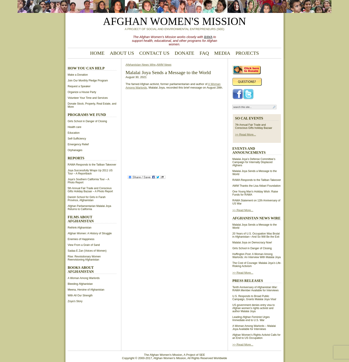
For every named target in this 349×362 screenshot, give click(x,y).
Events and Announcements (249, 150)
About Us (122, 53)
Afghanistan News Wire (141, 64)
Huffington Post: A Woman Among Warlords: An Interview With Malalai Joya (256, 256)
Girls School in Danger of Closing (87, 121)
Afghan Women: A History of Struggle (90, 233)
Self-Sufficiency (77, 138)
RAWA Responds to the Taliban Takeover (92, 164)
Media (222, 53)
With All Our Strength (80, 295)
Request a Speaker (79, 86)
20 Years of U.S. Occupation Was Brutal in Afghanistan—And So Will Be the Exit (256, 235)
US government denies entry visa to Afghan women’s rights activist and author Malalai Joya (253, 308)
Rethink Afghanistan (79, 227)
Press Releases (247, 281)
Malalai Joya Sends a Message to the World (168, 72)
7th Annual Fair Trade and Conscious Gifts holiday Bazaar (253, 126)
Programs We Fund (87, 115)
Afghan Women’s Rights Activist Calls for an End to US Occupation (256, 336)
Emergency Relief (78, 144)
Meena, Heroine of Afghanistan (86, 289)
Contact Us (154, 53)
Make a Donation (78, 74)
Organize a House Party (82, 92)
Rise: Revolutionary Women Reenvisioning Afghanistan (84, 258)
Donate (184, 53)
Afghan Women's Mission (174, 21)
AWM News (164, 64)
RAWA (208, 37)
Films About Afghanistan (81, 219)
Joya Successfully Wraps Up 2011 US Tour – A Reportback (90, 172)
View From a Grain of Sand (84, 245)
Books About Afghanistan (81, 269)
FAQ (204, 53)
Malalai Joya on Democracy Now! (252, 242)
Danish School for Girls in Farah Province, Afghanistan (87, 199)
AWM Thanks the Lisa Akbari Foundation (256, 185)
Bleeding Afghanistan (80, 283)
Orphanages (75, 150)
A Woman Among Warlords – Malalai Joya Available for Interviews (254, 327)
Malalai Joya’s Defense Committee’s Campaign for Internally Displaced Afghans (253, 162)
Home (97, 53)
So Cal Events (249, 118)
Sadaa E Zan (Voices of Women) (87, 250)
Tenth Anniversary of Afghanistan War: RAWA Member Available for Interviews (255, 289)
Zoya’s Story (75, 301)
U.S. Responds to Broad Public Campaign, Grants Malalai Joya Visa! (254, 298)
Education (73, 132)
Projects (247, 53)
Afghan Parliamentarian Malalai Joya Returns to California (89, 207)
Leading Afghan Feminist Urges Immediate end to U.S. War (251, 318)
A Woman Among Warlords (83, 278)
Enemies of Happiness (81, 239)
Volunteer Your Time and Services (88, 97)
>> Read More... (245, 134)
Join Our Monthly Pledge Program (88, 80)
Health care (74, 127)
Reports (76, 158)
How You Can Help (86, 68)
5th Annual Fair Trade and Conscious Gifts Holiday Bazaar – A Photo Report (90, 190)
